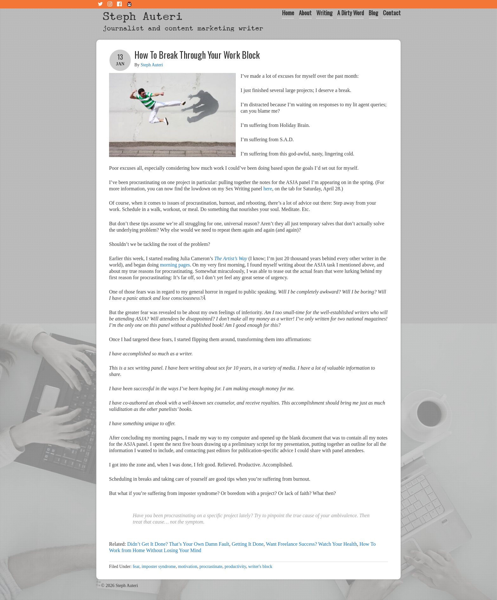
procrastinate (210, 566)
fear (136, 566)
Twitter (101, 4)
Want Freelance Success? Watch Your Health (311, 544)
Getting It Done (247, 544)
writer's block (260, 566)
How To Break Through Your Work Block (197, 54)
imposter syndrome (159, 566)
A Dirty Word (350, 13)
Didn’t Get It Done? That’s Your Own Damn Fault (178, 544)
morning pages (175, 264)
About (305, 13)
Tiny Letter (129, 4)
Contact (392, 13)
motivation (187, 566)
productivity (235, 566)
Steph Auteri (143, 16)
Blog (373, 13)
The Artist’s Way (230, 258)
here (267, 188)
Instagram (110, 4)
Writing (324, 13)
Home (288, 13)
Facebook (120, 4)
